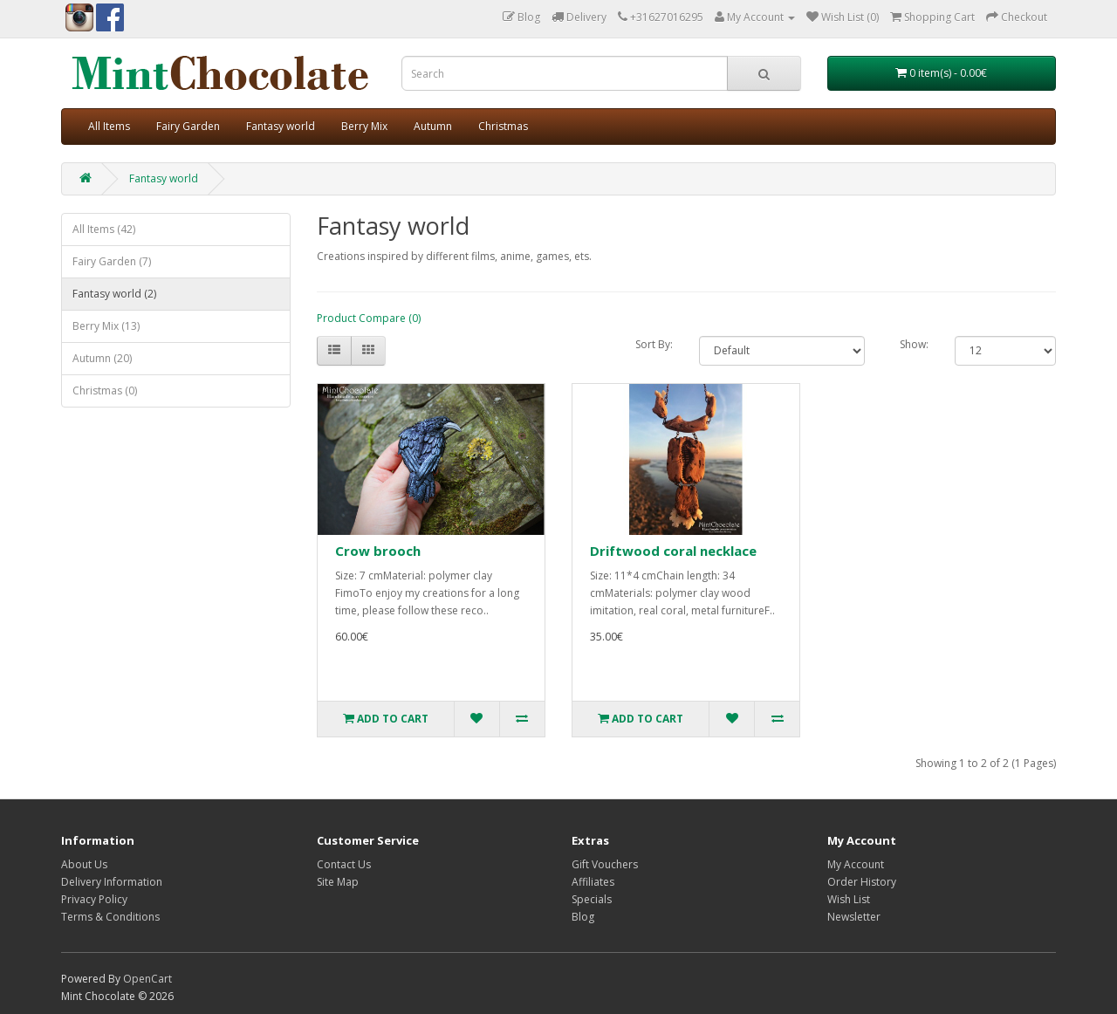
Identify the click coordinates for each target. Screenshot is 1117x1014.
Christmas (503, 126)
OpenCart (147, 978)
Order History (861, 881)
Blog (583, 916)
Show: (914, 344)
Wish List (848, 899)
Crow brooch (378, 550)
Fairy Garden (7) (111, 261)
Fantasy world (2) (114, 293)
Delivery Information (111, 881)
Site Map (338, 881)
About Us (84, 864)
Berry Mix (364, 126)
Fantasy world (280, 126)
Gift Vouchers (605, 864)
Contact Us (344, 864)
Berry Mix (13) (106, 326)
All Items (109, 126)
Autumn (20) (102, 358)
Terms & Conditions (110, 916)
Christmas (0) (104, 390)
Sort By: (654, 344)
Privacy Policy (94, 899)
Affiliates (593, 881)
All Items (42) (103, 229)
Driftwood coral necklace (673, 550)
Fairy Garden (188, 126)
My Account (855, 864)
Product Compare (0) (369, 318)
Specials (592, 899)
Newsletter (854, 916)
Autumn (433, 126)
